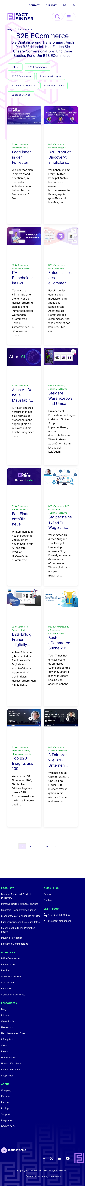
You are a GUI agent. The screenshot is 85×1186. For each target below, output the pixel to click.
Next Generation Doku (13, 1033)
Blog (9, 29)
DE (64, 5)
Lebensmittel (8, 964)
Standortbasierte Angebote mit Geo (21, 915)
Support (51, 5)
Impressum (55, 1176)
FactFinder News (54, 85)
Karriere (5, 1096)
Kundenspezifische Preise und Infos (20, 922)
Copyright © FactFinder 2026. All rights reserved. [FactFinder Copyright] (42, 1170)
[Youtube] (70, 1158)
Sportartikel (7, 982)
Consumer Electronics (13, 994)
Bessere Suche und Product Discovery (16, 896)
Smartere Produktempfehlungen (18, 909)
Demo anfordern (10, 1057)
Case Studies (8, 1021)
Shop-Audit (7, 1075)
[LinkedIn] (61, 1158)
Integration (7, 1120)
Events (5, 1051)
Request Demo (13, 1150)
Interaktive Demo (10, 1069)
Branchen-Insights (50, 76)
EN (73, 5)
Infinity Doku (8, 1039)
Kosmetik (6, 988)
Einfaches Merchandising (14, 943)
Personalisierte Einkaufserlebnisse (19, 903)
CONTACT (34, 5)
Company (6, 1090)
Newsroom (7, 1027)
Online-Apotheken (11, 976)
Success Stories (21, 94)
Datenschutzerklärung (37, 1176)
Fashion (5, 970)
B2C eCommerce (21, 76)
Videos (5, 1045)
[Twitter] (53, 1158)
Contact (48, 900)
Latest (15, 67)
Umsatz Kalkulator (11, 1063)
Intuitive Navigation (11, 937)
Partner (5, 1102)
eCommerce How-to (23, 85)
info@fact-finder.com (57, 920)
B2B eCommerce (23, 29)
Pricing (5, 1108)
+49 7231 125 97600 (57, 914)
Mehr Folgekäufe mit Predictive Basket (18, 929)
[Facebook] (46, 1158)
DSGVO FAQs (8, 1126)
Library (5, 1015)
